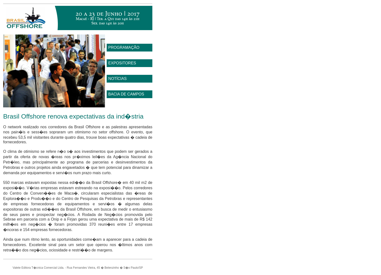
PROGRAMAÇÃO (123, 47)
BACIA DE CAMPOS (126, 94)
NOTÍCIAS (117, 79)
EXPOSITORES (122, 63)
